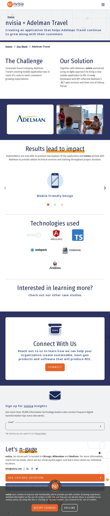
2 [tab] (55, 205)
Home (8, 46)
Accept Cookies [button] (45, 507)
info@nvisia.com (13, 469)
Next (104, 188)
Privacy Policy (40, 433)
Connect (55, 367)
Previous (6, 188)
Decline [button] (69, 507)
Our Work (22, 46)
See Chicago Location (25, 477)
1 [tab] (48, 205)
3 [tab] (62, 205)
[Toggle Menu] (103, 5)
